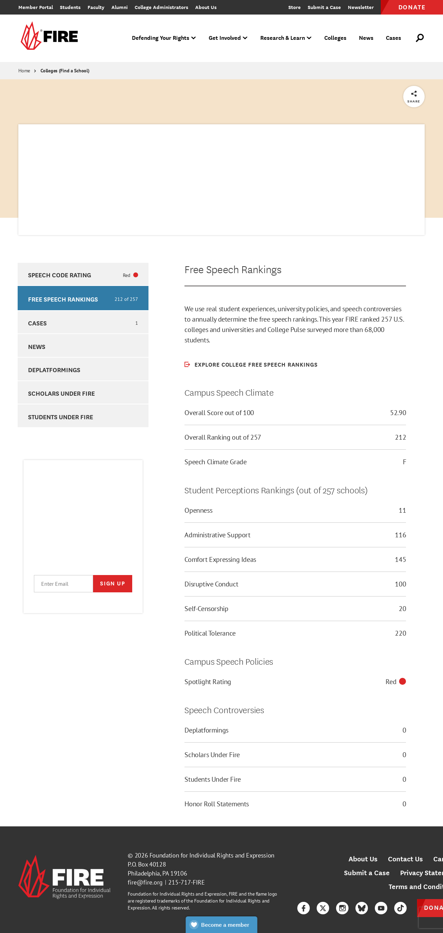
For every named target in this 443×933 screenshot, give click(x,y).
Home (24, 71)
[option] (83, 274)
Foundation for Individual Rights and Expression (212, 855)
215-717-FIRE (186, 882)
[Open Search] (420, 38)
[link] (48, 38)
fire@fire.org (145, 882)
